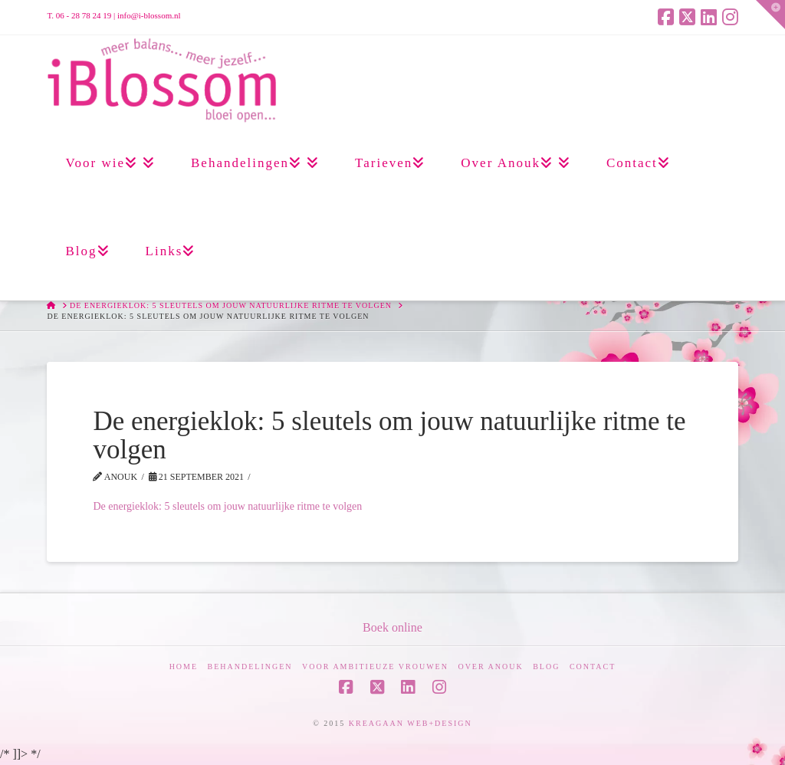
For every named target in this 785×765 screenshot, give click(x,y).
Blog (546, 666)
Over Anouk (490, 666)
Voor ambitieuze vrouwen (375, 666)
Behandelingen (250, 666)
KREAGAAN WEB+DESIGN (410, 723)
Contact (593, 666)
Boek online (392, 627)
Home (183, 666)
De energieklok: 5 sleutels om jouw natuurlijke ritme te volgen (227, 506)
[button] (770, 14)
